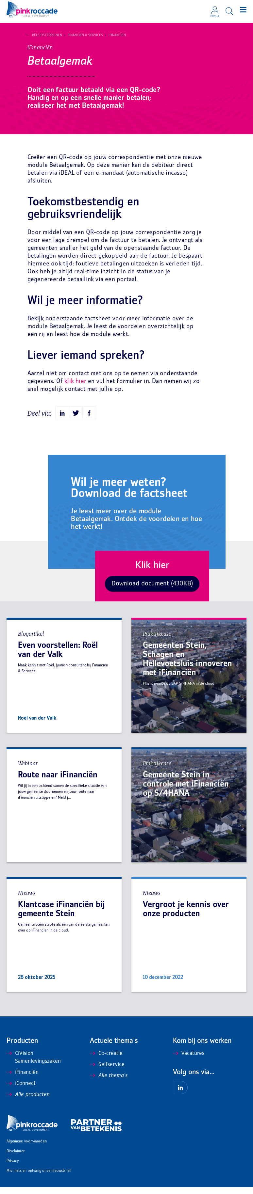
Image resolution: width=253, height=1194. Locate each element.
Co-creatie (106, 1060)
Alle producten (28, 1101)
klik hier (75, 388)
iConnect (21, 1090)
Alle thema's (108, 1082)
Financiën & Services (83, 35)
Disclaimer (16, 1158)
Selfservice (107, 1071)
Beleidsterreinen (45, 35)
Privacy (13, 1168)
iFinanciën (115, 35)
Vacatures (188, 1060)
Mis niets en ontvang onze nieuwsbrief (39, 1178)
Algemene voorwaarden (27, 1148)
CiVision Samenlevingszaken (34, 1064)
